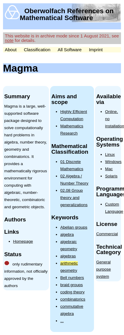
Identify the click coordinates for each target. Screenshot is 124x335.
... (62, 321)
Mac (109, 169)
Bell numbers (72, 277)
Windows (113, 161)
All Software (70, 49)
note (9, 40)
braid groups (71, 285)
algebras (68, 256)
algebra (67, 234)
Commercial (107, 234)
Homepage (23, 241)
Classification (37, 49)
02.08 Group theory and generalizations (74, 197)
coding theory (72, 292)
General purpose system (103, 269)
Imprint (96, 49)
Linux (110, 154)
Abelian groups (73, 227)
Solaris (111, 176)
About (11, 49)
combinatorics (72, 299)
